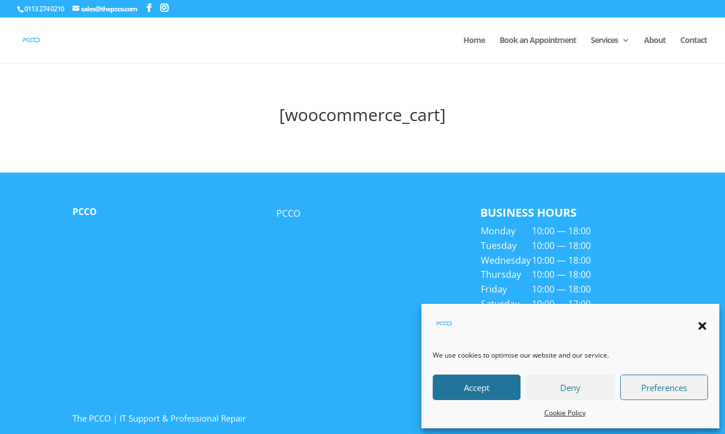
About (655, 40)
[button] (702, 326)
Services (604, 40)
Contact (693, 40)
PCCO (84, 211)
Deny (570, 387)
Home (474, 40)
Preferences (664, 387)
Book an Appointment (538, 40)
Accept (476, 387)
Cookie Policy (565, 413)
